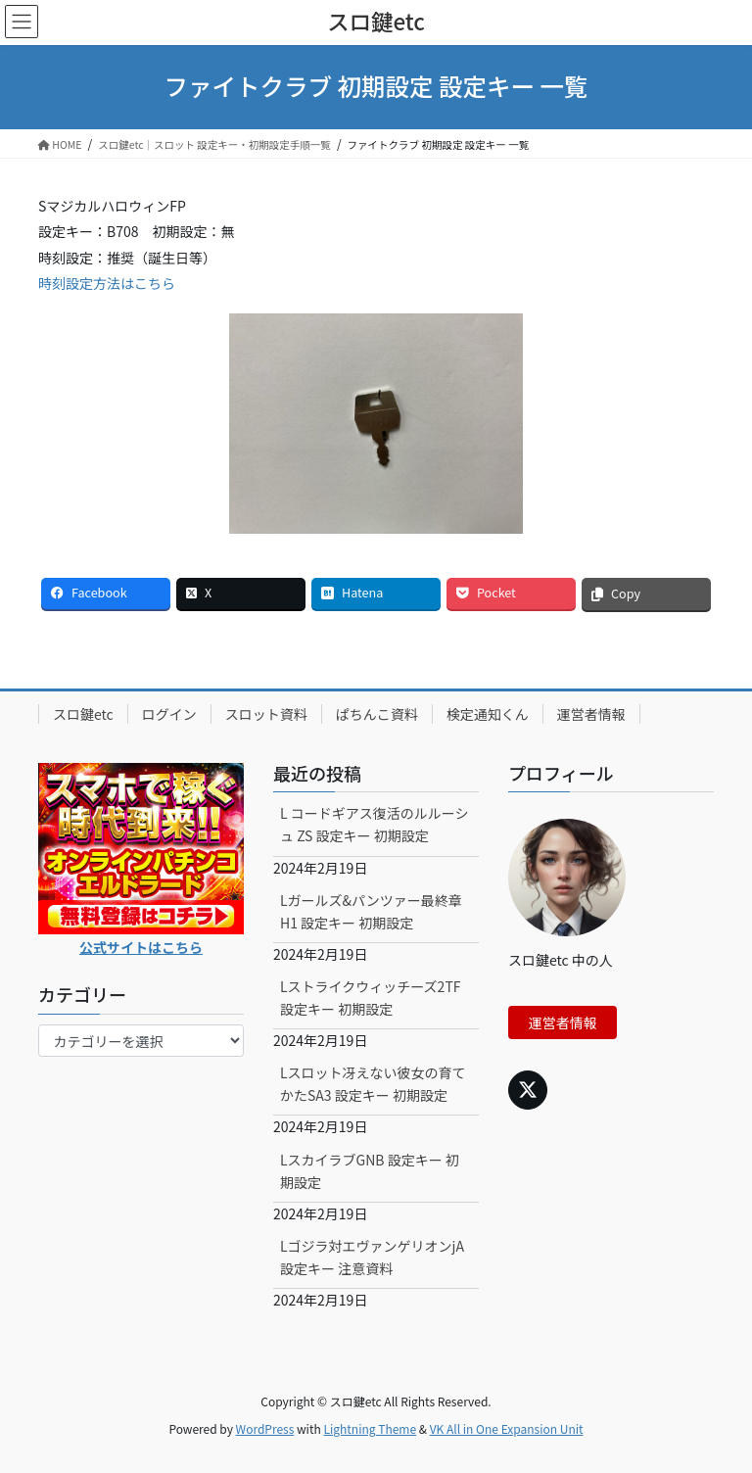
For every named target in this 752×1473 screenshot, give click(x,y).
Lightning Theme (369, 1428)
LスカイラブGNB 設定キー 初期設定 (369, 1171)
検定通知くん (487, 714)
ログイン (169, 714)
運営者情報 (591, 714)
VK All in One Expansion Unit (507, 1428)
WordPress (265, 1428)
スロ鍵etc (83, 714)
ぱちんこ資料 (377, 714)
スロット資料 (266, 714)
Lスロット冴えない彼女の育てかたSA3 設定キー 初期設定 (373, 1084)
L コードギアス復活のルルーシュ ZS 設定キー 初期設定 (374, 824)
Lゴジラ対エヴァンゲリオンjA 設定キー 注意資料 (372, 1257)
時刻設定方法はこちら (106, 283)
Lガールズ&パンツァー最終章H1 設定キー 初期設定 (371, 911)
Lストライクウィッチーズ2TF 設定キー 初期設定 (370, 997)
